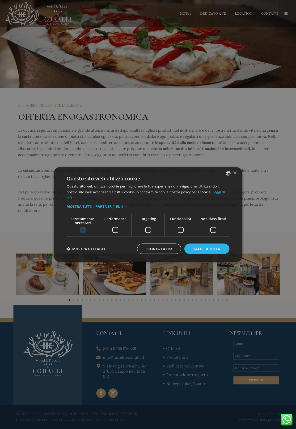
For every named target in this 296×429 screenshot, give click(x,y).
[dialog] (148, 214)
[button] (148, 206)
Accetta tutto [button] (206, 248)
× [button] (235, 173)
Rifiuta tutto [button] (158, 248)
